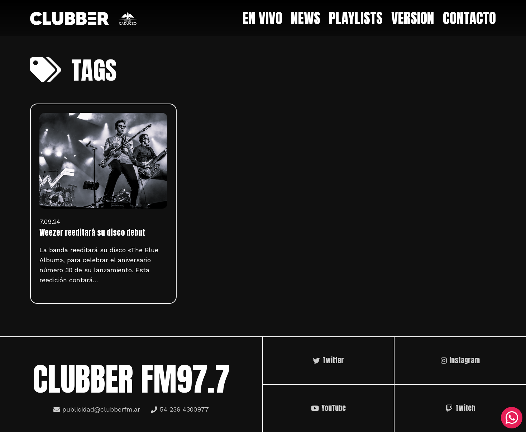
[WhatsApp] (511, 417)
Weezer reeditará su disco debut (92, 232)
